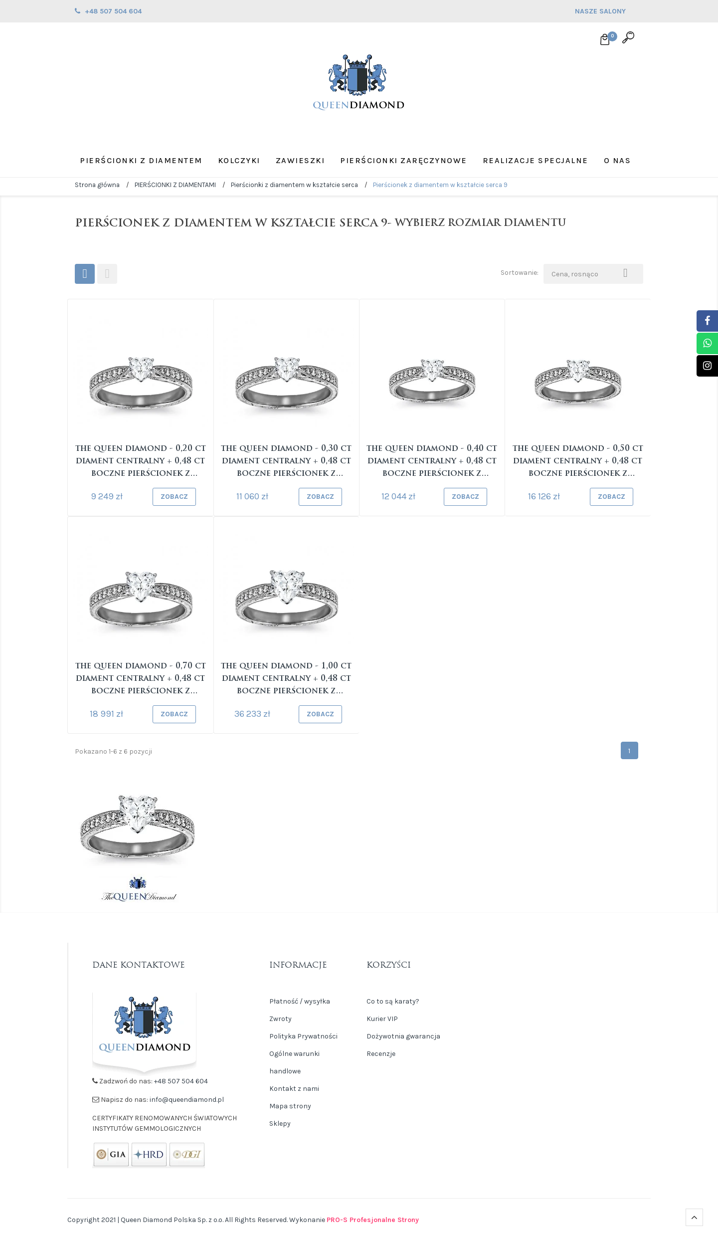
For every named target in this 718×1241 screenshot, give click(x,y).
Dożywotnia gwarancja (403, 1036)
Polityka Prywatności (303, 1036)
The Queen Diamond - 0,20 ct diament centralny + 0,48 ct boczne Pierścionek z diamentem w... (140, 462)
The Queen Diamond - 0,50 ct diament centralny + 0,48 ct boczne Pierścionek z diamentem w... (578, 462)
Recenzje (380, 1053)
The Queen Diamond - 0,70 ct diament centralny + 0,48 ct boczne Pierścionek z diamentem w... (140, 680)
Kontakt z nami (294, 1088)
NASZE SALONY (609, 12)
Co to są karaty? (392, 1001)
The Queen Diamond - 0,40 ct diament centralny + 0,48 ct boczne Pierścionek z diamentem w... (431, 462)
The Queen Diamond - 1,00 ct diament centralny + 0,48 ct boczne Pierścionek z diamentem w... (286, 680)
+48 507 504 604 (181, 1081)
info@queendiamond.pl (187, 1099)
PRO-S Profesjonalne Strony (373, 1220)
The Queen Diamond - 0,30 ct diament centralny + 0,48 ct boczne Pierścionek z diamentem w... (286, 462)
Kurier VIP (382, 1019)
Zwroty (280, 1019)
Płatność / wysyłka (299, 1001)
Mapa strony (290, 1106)
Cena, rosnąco (593, 271)
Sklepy (280, 1123)
